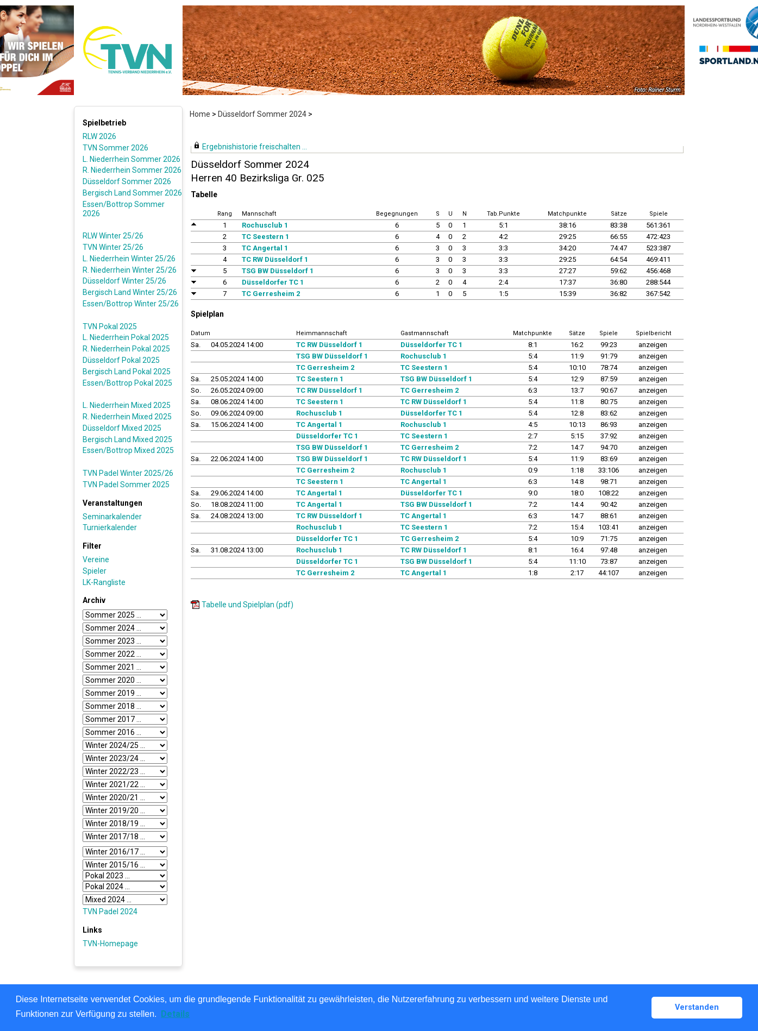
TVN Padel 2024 (110, 911)
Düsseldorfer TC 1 (273, 282)
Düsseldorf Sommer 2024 (262, 114)
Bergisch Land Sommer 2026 (132, 192)
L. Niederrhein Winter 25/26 (129, 258)
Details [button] (175, 1014)
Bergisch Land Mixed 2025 (127, 439)
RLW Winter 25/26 (113, 235)
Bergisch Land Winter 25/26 (130, 292)
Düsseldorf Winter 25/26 (124, 280)
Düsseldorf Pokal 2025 (121, 360)
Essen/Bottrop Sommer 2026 (124, 209)
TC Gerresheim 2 (271, 294)
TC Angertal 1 (265, 248)
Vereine (96, 559)
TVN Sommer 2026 (115, 147)
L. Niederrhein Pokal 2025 (126, 337)
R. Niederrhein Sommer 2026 (132, 170)
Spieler (95, 571)
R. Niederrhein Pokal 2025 (126, 348)
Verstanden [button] (697, 1007)
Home (200, 114)
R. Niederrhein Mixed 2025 (127, 416)
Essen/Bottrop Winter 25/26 (131, 303)
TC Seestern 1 (265, 236)
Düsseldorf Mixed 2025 (122, 428)
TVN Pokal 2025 (110, 326)
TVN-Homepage (110, 943)
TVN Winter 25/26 (113, 247)
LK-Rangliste (104, 582)
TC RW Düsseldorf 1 (275, 259)
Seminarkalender (112, 516)
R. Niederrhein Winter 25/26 (130, 270)
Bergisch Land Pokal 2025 (127, 371)
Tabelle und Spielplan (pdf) (247, 604)
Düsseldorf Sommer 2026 (127, 181)
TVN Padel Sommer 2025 (126, 484)
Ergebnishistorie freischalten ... (254, 146)
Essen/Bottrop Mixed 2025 (128, 450)
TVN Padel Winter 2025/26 (128, 473)
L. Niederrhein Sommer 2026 (131, 159)
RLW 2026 (99, 136)
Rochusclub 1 (265, 225)
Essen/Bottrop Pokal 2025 (127, 383)
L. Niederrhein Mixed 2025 (127, 405)
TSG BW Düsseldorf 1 (278, 271)
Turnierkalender (110, 527)
